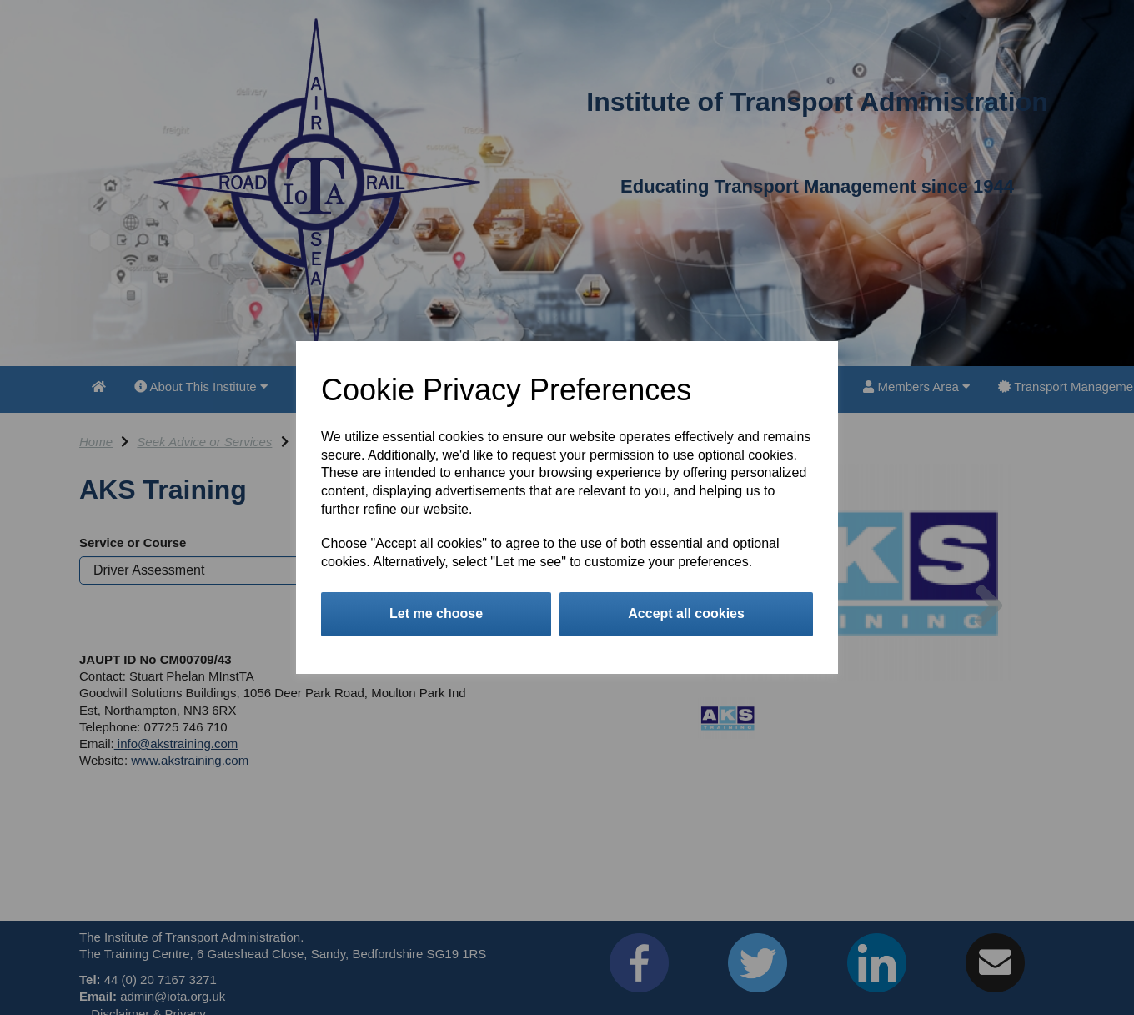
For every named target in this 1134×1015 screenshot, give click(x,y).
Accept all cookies (686, 613)
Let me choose (436, 613)
